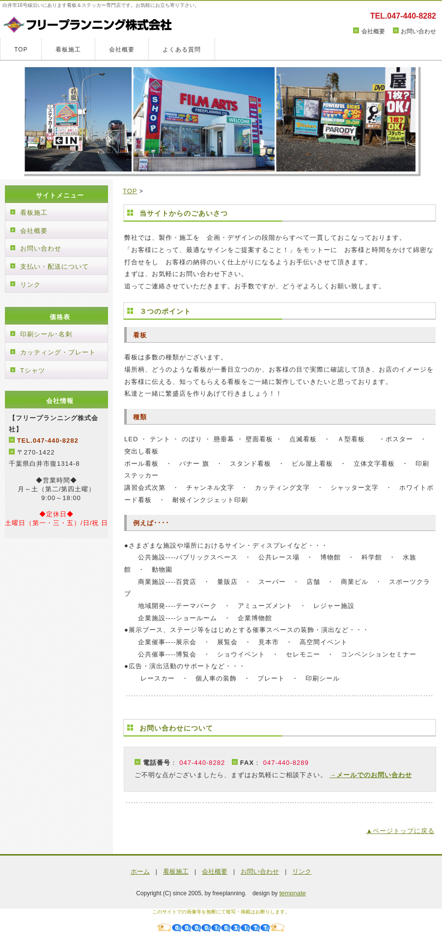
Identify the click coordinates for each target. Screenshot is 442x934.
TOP (21, 49)
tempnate (292, 893)
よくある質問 (182, 49)
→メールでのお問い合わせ (371, 775)
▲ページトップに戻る (400, 830)
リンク (30, 284)
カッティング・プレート (58, 352)
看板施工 (68, 49)
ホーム (140, 871)
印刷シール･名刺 (46, 334)
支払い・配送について (54, 266)
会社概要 (373, 31)
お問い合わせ (418, 31)
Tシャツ (32, 370)
